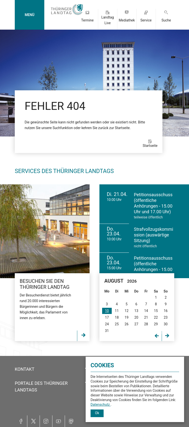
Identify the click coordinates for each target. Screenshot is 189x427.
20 (136, 317)
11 (117, 311)
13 (136, 311)
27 (136, 324)
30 (166, 324)
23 (166, 317)
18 (117, 317)
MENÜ (29, 15)
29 (156, 324)
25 (117, 324)
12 (126, 311)
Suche (166, 20)
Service (146, 20)
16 (166, 311)
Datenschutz (101, 405)
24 (107, 324)
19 (126, 317)
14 (146, 311)
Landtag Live (107, 20)
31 (107, 331)
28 (146, 324)
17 (107, 317)
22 (156, 317)
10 (107, 311)
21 (146, 317)
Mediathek (127, 20)
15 (156, 311)
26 (126, 324)
